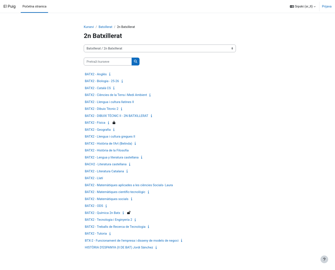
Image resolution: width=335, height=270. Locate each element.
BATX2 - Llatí (94, 178)
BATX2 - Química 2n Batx (102, 213)
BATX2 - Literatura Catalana (104, 171)
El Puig (9, 6)
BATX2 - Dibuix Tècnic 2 (101, 109)
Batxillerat (106, 27)
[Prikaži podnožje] (324, 259)
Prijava (327, 6)
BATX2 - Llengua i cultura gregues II (110, 137)
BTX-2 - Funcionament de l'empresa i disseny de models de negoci (132, 241)
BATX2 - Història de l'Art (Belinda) (108, 144)
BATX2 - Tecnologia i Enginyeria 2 (108, 220)
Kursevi (89, 27)
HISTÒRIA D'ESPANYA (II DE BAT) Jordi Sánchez (119, 248)
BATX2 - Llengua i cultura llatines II (109, 102)
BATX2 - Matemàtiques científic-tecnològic (115, 192)
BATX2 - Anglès (96, 74)
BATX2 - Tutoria (96, 234)
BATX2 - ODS (94, 206)
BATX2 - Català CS (98, 88)
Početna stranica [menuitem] (34, 6)
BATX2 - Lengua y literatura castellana (112, 158)
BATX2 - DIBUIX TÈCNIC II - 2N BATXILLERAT (116, 116)
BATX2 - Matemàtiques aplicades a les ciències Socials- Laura (129, 185)
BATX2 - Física (95, 123)
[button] (302, 6)
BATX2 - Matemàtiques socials (106, 199)
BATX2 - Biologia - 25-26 (102, 81)
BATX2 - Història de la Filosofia (107, 150)
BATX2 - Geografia (98, 130)
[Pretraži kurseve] (108, 62)
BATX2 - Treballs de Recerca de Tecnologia (115, 227)
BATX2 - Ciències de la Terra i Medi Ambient (116, 95)
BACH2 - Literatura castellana (105, 164)
